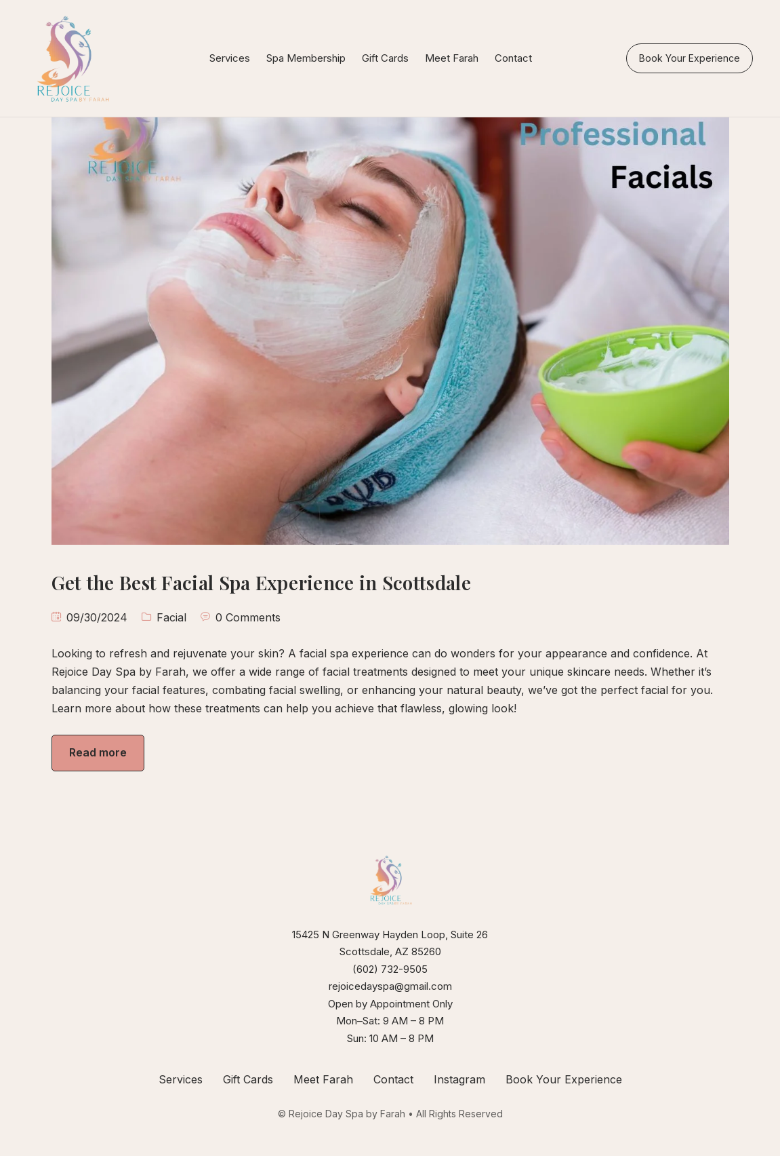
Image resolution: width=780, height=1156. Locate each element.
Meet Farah (451, 58)
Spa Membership (306, 58)
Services (229, 58)
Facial (171, 617)
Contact (513, 58)
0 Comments (248, 617)
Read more (98, 752)
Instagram (459, 1079)
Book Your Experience (689, 58)
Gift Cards (385, 58)
